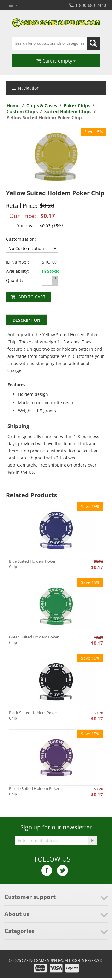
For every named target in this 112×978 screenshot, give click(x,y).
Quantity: (15, 280)
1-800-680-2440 (87, 5)
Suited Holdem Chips (67, 111)
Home (13, 105)
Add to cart (31, 296)
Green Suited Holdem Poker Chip (34, 639)
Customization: (21, 239)
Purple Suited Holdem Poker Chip (34, 791)
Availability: (17, 271)
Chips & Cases (41, 105)
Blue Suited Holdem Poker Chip (32, 563)
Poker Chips (77, 105)
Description (26, 320)
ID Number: (17, 262)
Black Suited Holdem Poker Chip (33, 715)
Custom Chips (22, 111)
